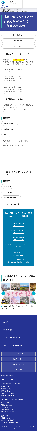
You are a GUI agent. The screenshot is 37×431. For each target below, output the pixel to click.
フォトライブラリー (18, 353)
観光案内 (5, 322)
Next (34, 293)
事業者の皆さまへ (8, 330)
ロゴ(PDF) (6, 192)
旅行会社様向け (18, 40)
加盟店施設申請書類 (8, 123)
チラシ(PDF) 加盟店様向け (10, 197)
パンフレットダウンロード (18, 364)
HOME (3, 9)
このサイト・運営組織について (13, 337)
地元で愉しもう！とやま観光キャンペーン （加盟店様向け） (15, 11)
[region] (18, 6)
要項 (5, 134)
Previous (3, 293)
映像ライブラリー (18, 359)
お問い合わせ (18, 369)
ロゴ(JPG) (6, 186)
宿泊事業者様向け (18, 35)
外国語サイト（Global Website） (13, 345)
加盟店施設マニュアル (9, 129)
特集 (8, 9)
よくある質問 (17, 46)
